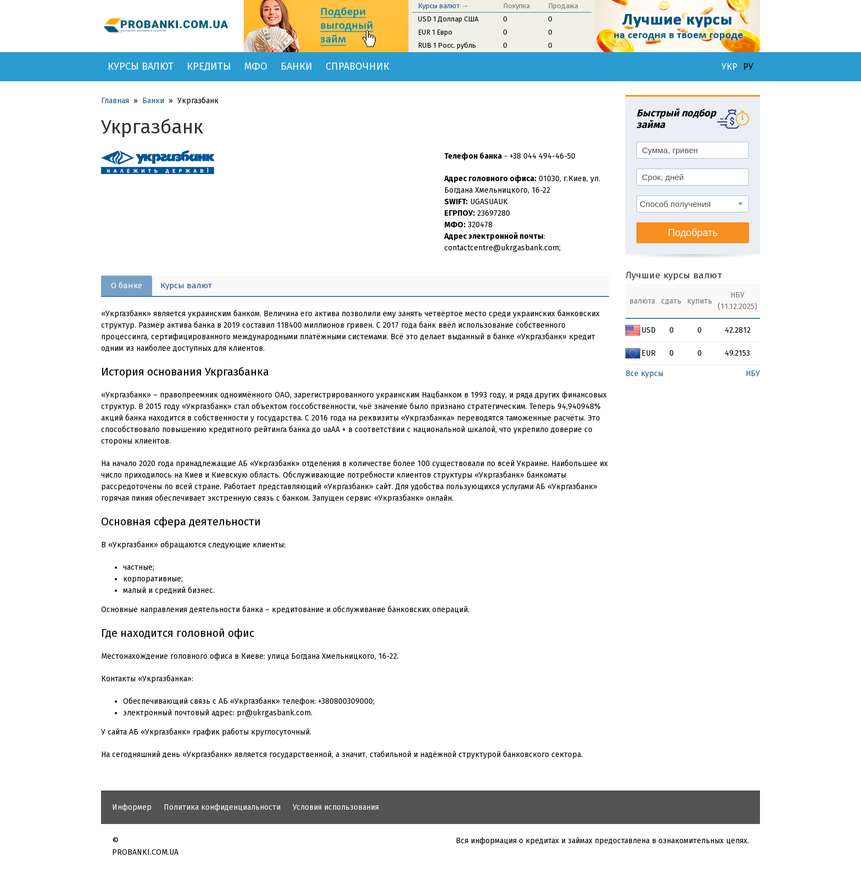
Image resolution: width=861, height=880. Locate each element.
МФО (255, 66)
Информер (132, 807)
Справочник (357, 66)
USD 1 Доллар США (448, 19)
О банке (126, 285)
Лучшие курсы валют (673, 275)
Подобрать (693, 232)
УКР (729, 67)
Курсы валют (141, 66)
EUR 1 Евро (435, 32)
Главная (115, 100)
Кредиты (209, 66)
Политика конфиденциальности (222, 807)
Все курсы (644, 373)
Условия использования (336, 807)
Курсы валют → (443, 6)
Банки (296, 66)
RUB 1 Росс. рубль (447, 45)
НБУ (753, 373)
